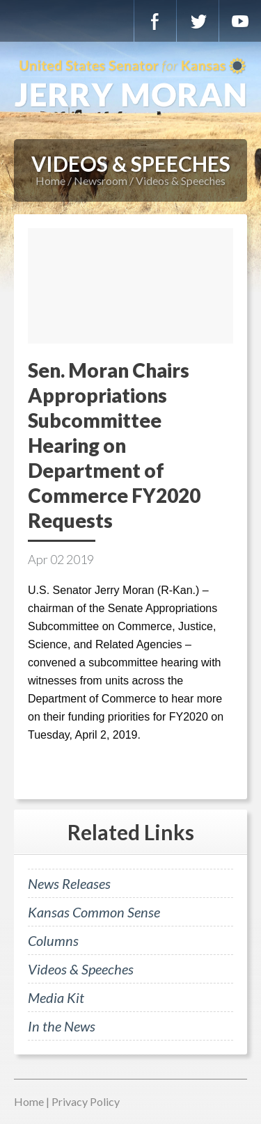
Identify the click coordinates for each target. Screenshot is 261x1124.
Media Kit (56, 997)
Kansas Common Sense (94, 912)
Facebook (155, 21)
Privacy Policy (86, 1101)
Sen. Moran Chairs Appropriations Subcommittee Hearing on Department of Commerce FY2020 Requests (114, 445)
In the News (61, 1026)
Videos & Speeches (181, 180)
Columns (53, 940)
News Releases (69, 883)
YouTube (240, 21)
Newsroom (100, 180)
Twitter (198, 21)
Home (50, 180)
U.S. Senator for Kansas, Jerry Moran (130, 83)
